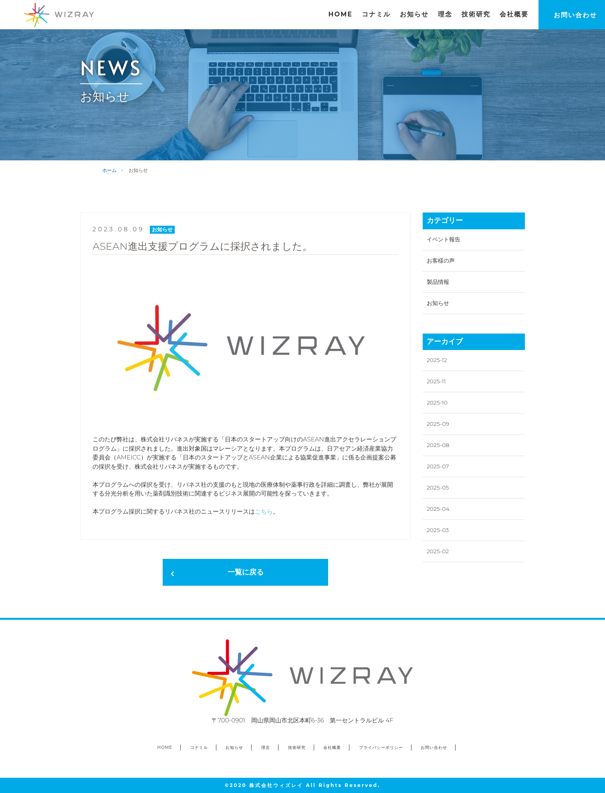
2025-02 (438, 551)
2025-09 (438, 423)
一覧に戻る (246, 572)
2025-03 (438, 530)
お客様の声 (441, 260)
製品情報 (438, 281)
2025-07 (438, 466)
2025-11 (436, 381)
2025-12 (437, 360)
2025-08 (438, 445)
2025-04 (438, 508)
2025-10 (437, 402)
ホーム (109, 170)
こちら (264, 511)
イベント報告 (443, 239)
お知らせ (438, 303)
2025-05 (438, 487)
